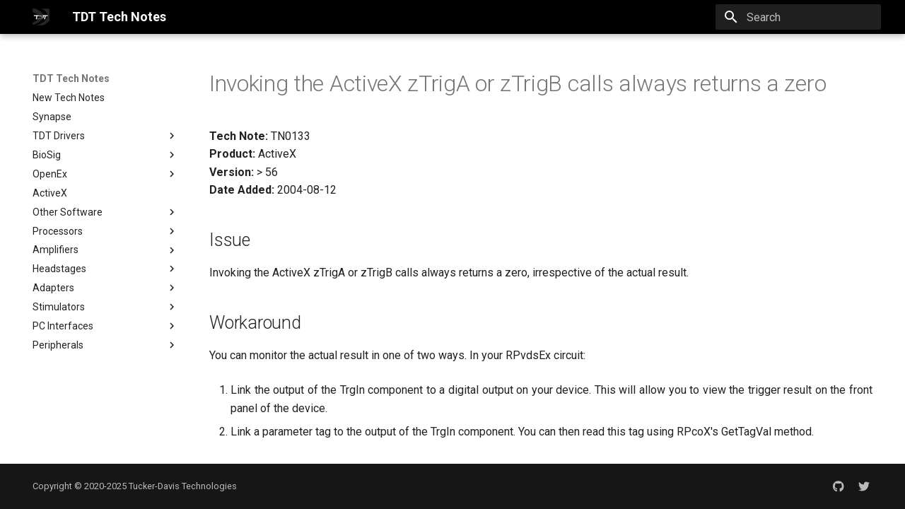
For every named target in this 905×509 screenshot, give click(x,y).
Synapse (52, 116)
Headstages (105, 268)
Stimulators (105, 306)
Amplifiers (105, 250)
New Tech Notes (69, 97)
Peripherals (105, 345)
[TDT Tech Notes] (41, 17)
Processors (105, 231)
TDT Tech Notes (71, 78)
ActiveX (50, 193)
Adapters (105, 287)
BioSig (105, 154)
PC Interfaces (105, 326)
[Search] (798, 17)
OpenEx (50, 174)
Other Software (105, 212)
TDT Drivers (59, 135)
